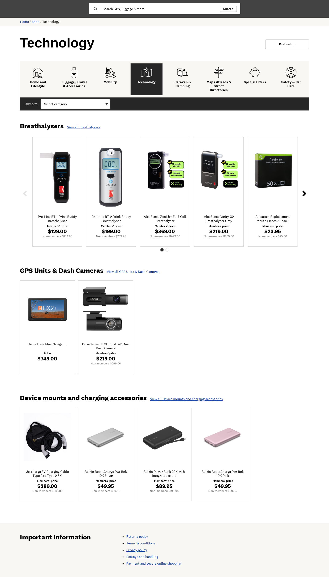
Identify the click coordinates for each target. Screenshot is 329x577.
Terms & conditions (140, 543)
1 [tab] (162, 250)
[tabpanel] (57, 191)
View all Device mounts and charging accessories (186, 399)
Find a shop (287, 44)
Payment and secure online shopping (153, 563)
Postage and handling (142, 557)
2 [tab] (167, 250)
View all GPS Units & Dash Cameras (133, 271)
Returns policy (137, 536)
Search (228, 9)
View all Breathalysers (83, 127)
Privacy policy (136, 550)
